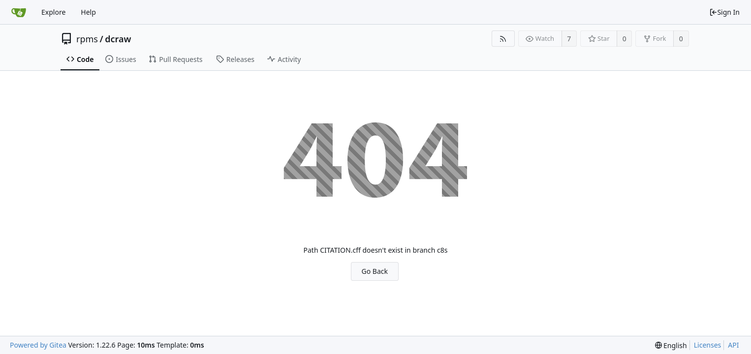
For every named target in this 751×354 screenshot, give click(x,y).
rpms (87, 39)
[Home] (18, 12)
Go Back (375, 271)
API (733, 345)
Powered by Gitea (38, 345)
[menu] (671, 345)
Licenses (707, 345)
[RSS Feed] (503, 38)
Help (88, 12)
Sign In (724, 12)
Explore (53, 12)
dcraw (118, 39)
